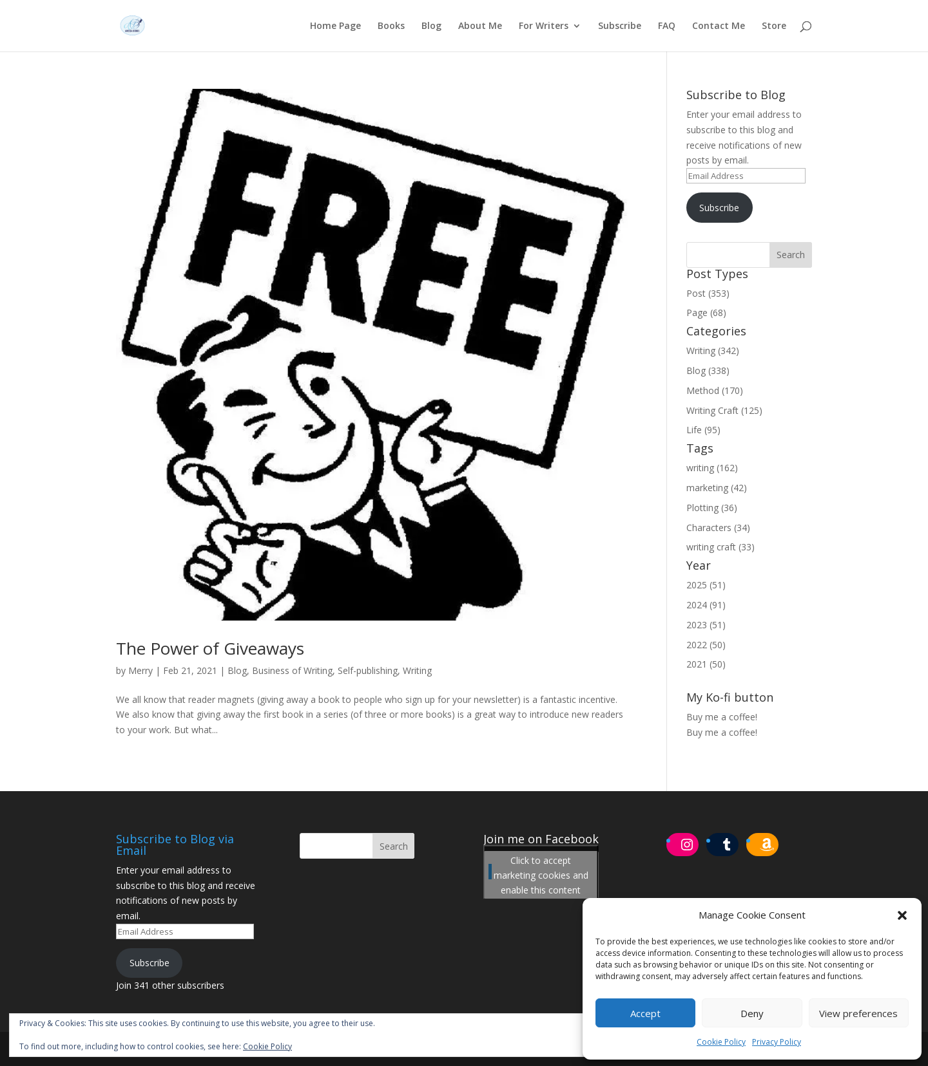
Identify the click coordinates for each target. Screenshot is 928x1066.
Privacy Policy (776, 1041)
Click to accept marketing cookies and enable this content (541, 874)
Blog (431, 26)
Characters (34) (718, 527)
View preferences (858, 1013)
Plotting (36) (711, 507)
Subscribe (619, 26)
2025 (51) (706, 585)
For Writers (543, 26)
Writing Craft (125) (724, 410)
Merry (140, 670)
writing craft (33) (720, 547)
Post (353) (708, 293)
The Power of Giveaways (210, 648)
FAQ (666, 26)
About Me (480, 26)
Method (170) (714, 390)
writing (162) (712, 468)
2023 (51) (706, 625)
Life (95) (703, 430)
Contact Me (718, 26)
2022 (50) (706, 645)
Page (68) (706, 312)
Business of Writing (292, 670)
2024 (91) (706, 605)
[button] (902, 915)
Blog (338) (708, 370)
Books (391, 26)
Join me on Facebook (541, 838)
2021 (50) (706, 664)
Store (774, 26)
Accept (645, 1013)
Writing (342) (712, 350)
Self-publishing (368, 670)
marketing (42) (716, 488)
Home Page (335, 26)
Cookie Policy (721, 1041)
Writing (417, 670)
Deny (752, 1013)
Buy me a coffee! (721, 732)
